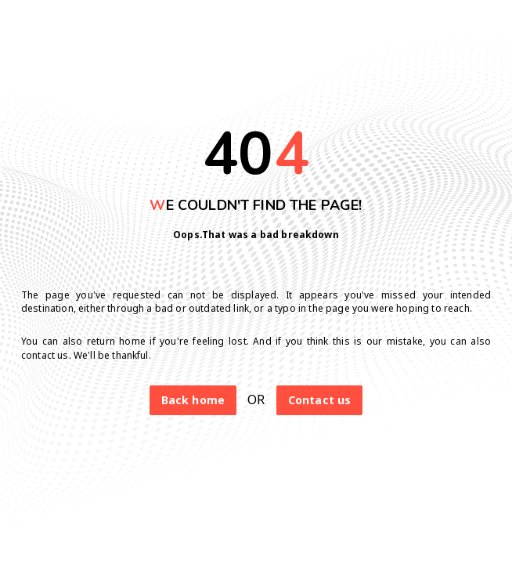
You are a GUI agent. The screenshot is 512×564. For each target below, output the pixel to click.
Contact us (320, 399)
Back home (193, 399)
